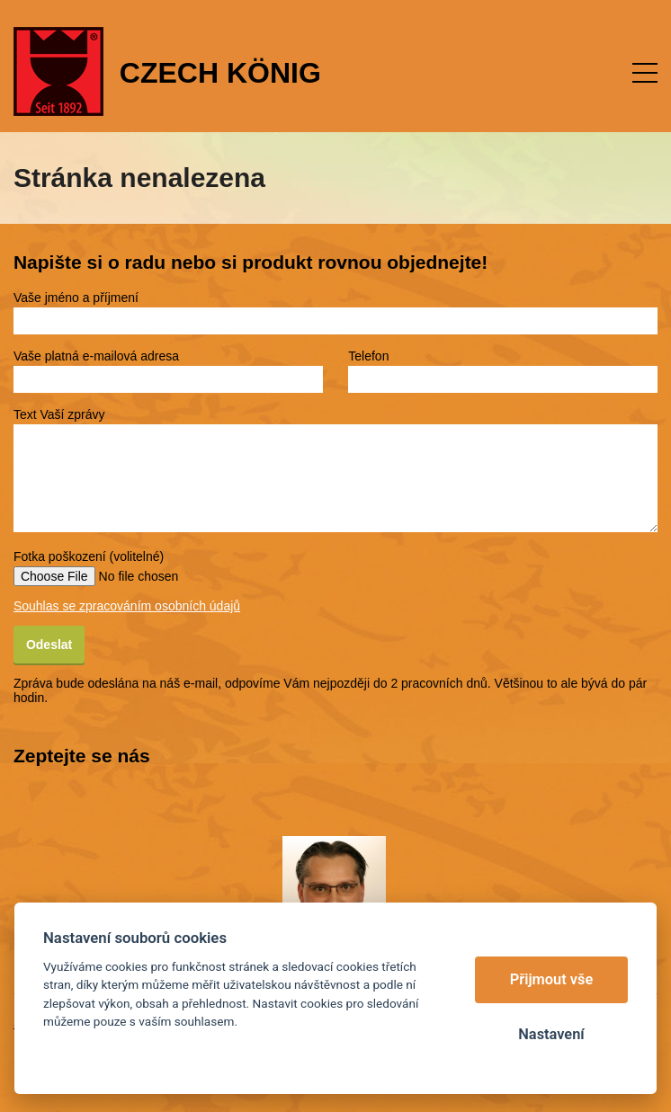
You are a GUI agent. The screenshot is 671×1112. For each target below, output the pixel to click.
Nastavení (551, 1034)
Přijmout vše (552, 979)
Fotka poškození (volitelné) (88, 556)
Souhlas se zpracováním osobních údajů (126, 606)
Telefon (368, 356)
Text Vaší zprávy (59, 414)
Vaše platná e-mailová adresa (96, 356)
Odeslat (49, 644)
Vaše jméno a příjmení (76, 297)
